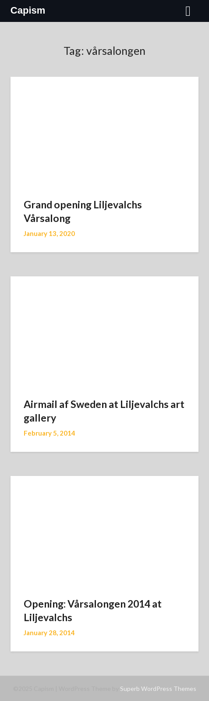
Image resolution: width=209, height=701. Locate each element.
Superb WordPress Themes (158, 688)
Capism (28, 10)
